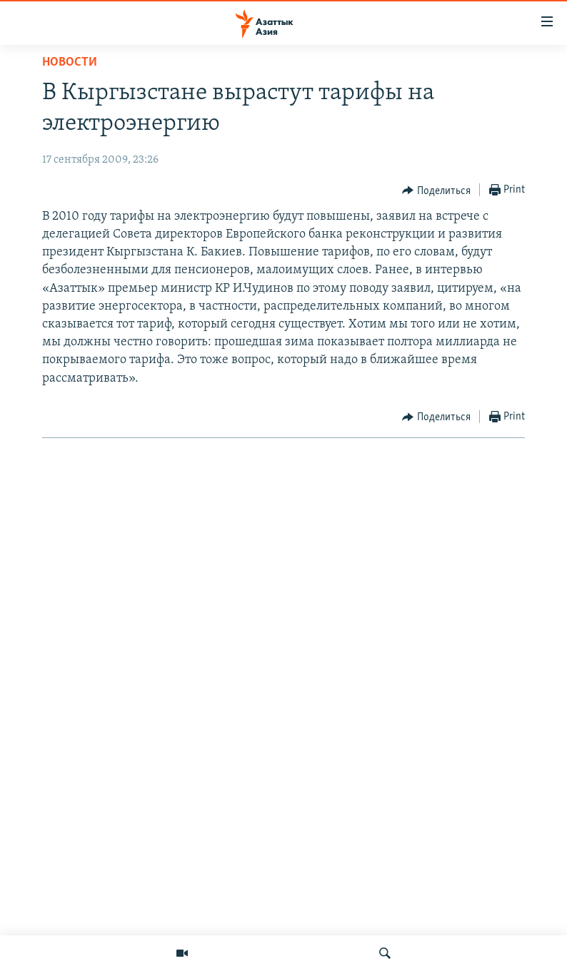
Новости (69, 62)
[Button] (436, 190)
